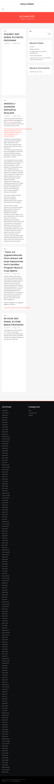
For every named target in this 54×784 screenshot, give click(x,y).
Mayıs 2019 (5, 472)
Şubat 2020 (5, 450)
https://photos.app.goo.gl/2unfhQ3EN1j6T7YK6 (17, 307)
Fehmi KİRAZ (27, 4)
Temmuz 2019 (6, 467)
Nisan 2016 (5, 559)
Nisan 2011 (5, 694)
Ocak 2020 (5, 453)
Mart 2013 (4, 642)
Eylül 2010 (4, 710)
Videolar (30, 415)
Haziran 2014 (5, 606)
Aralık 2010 (5, 703)
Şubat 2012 (5, 672)
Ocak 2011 (4, 701)
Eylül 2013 (4, 628)
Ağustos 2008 (5, 767)
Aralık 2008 (5, 757)
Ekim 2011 (4, 682)
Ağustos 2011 (5, 684)
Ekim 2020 (5, 431)
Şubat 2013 (5, 644)
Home (22, 19)
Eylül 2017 (4, 519)
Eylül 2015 (4, 573)
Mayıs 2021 (5, 415)
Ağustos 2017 (5, 521)
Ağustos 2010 (5, 713)
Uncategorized (32, 413)
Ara (30, 31)
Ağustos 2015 (5, 576)
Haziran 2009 (5, 743)
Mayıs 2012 (5, 665)
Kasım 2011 (5, 679)
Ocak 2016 (5, 566)
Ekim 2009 (5, 734)
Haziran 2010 (5, 715)
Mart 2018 (4, 505)
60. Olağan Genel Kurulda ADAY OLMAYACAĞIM (37, 52)
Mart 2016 (4, 561)
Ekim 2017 (4, 516)
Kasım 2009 (5, 731)
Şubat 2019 (5, 479)
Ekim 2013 (4, 625)
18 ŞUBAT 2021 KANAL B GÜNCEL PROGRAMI (14, 37)
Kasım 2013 (5, 623)
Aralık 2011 (4, 677)
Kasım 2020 (5, 429)
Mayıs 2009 (5, 746)
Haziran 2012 (5, 663)
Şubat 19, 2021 (17, 43)
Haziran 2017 (5, 526)
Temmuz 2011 (5, 687)
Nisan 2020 (5, 446)
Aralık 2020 (5, 427)
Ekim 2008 (5, 762)
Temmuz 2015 (5, 578)
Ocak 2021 (5, 424)
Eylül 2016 (4, 547)
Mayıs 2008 (5, 772)
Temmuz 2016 (5, 552)
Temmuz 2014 (6, 604)
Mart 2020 (5, 448)
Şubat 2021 (5, 422)
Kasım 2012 (5, 651)
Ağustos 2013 (5, 630)
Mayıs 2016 (5, 557)
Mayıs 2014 (5, 609)
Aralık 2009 (5, 729)
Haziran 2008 (5, 769)
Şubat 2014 (5, 616)
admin (8, 43)
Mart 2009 (5, 750)
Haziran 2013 (5, 635)
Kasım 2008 (5, 760)
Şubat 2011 (5, 698)
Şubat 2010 (5, 724)
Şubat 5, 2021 (16, 273)
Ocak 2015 (5, 590)
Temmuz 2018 (6, 495)
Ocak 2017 (5, 538)
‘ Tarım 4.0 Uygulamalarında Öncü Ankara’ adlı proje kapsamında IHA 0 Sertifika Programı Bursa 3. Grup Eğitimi (13, 261)
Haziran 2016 (5, 554)
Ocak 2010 (5, 727)
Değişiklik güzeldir (34, 49)
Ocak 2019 (5, 481)
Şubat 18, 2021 (17, 116)
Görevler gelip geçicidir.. (35, 55)
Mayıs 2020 (5, 443)
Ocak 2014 (5, 618)
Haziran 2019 (5, 469)
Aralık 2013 (5, 620)
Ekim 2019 (5, 460)
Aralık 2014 (5, 592)
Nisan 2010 (5, 720)
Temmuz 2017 (5, 524)
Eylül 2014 (4, 599)
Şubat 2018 (5, 507)
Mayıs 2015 (5, 583)
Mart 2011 (4, 696)
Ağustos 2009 (5, 739)
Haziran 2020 (5, 441)
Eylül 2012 (4, 656)
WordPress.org (16, 780)
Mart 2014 (4, 613)
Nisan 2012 (5, 668)
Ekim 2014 (5, 597)
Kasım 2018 (5, 486)
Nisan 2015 (5, 585)
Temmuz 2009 (6, 741)
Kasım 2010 (5, 705)
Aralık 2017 (5, 512)
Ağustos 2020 (5, 436)
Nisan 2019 (5, 474)
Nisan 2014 (5, 611)
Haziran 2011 (5, 689)
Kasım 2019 (5, 457)
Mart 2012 (4, 670)
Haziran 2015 (5, 580)
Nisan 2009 (5, 748)
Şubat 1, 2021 (16, 327)
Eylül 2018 (4, 490)
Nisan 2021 (5, 417)
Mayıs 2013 (5, 637)
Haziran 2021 (5, 413)
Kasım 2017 (5, 514)
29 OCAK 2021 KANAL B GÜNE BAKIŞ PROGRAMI (13, 321)
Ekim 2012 (4, 653)
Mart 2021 (4, 420)
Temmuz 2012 (5, 661)
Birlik (5, 31)
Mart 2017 (4, 533)
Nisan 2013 (5, 639)
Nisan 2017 (5, 531)
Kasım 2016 (5, 542)
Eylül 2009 (5, 736)
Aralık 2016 (5, 540)
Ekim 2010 (5, 708)
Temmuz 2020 (6, 439)
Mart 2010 (4, 722)
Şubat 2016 (5, 564)
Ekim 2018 (5, 488)
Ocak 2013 (5, 646)
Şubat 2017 (5, 535)
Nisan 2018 (5, 502)
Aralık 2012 (5, 649)
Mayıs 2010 (5, 717)
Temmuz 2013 (5, 632)
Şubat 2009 (5, 753)
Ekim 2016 (4, 545)
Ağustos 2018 (5, 493)
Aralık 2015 (5, 568)
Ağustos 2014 (5, 602)
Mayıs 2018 (5, 500)
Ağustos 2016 (5, 550)
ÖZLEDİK (31, 46)
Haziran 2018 (5, 498)
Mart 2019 (4, 476)
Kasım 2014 (5, 594)
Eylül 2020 (5, 434)
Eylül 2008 (5, 765)
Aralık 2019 (5, 455)
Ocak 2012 (5, 675)
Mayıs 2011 (5, 691)
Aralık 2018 (5, 483)
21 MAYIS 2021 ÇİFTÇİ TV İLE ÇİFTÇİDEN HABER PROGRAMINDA (40, 58)
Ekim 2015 (4, 571)
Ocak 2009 (5, 755)
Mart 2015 (4, 587)
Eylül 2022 (4, 410)
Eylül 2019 (4, 462)
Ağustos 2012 (5, 658)
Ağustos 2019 (5, 465)
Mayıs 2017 (5, 528)
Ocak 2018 (5, 509)
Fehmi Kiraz (10, 122)
